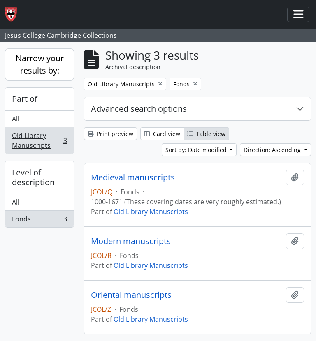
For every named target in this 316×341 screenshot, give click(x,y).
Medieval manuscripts (133, 177)
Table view (206, 134)
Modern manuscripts (131, 241)
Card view (162, 134)
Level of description (33, 177)
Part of (24, 98)
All (15, 118)
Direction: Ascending (273, 150)
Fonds (39, 220)
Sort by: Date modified (196, 150)
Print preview (110, 134)
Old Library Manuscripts (39, 140)
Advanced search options (139, 108)
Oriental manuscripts (131, 295)
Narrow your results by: (40, 64)
